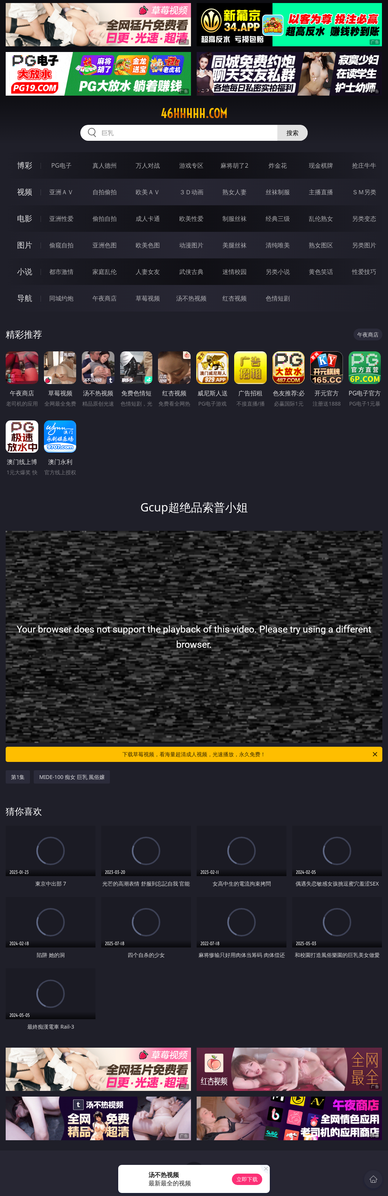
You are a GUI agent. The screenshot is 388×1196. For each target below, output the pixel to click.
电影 (24, 218)
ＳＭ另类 (364, 192)
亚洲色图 (104, 245)
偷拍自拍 (104, 218)
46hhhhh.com (194, 113)
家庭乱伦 (104, 272)
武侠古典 (191, 272)
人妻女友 (148, 272)
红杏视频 (234, 298)
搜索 (292, 133)
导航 (24, 298)
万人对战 (148, 165)
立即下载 (247, 1179)
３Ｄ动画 (191, 192)
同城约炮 (61, 298)
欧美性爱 (191, 218)
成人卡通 (148, 218)
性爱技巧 (364, 272)
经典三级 (278, 218)
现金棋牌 (321, 165)
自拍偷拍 (104, 192)
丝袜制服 (278, 192)
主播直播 (321, 192)
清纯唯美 (278, 245)
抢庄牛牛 (364, 165)
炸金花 (278, 165)
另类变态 (364, 218)
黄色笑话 (321, 272)
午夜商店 (104, 298)
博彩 (24, 165)
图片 (24, 245)
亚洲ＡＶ (61, 192)
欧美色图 (148, 245)
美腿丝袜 (234, 245)
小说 (24, 271)
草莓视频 (148, 298)
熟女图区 (321, 245)
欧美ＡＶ (148, 192)
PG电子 (61, 165)
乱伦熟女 (321, 218)
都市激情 (61, 272)
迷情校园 (234, 272)
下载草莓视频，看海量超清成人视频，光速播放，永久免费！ (250, 754)
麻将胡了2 (234, 165)
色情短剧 (278, 298)
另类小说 (278, 272)
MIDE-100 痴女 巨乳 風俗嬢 (72, 777)
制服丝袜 (234, 218)
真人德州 (104, 165)
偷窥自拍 (61, 245)
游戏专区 (191, 165)
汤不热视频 (191, 298)
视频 (24, 192)
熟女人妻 (234, 192)
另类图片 (364, 245)
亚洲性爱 (61, 218)
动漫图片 (191, 245)
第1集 (18, 777)
